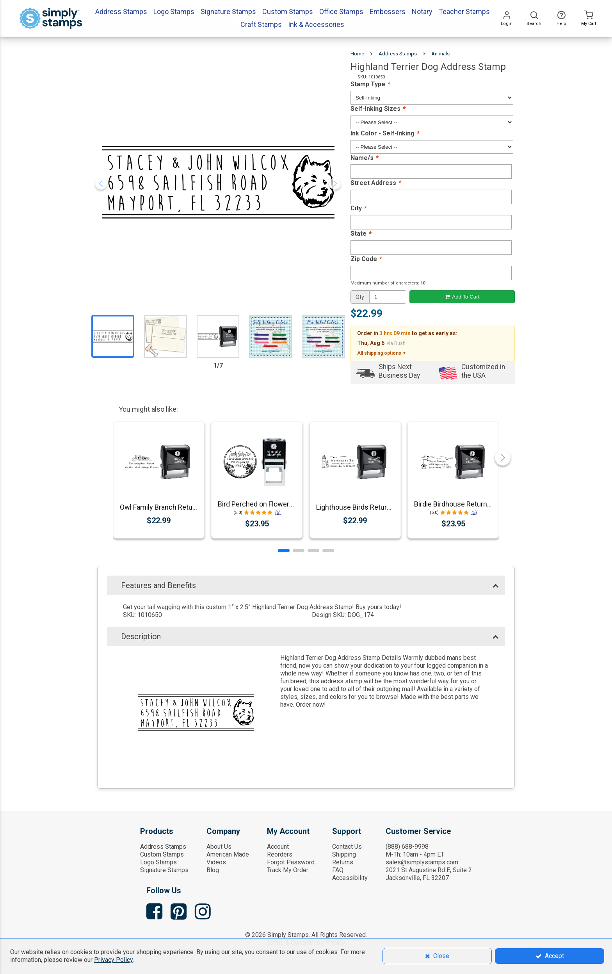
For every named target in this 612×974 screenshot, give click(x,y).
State (360, 233)
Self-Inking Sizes (377, 108)
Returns (342, 862)
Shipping (344, 854)
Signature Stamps (164, 870)
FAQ (337, 870)
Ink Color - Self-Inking (384, 133)
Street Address (375, 183)
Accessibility (350, 878)
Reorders (279, 854)
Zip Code (365, 259)
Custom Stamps (162, 854)
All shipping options (381, 353)
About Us (218, 846)
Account (278, 846)
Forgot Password (291, 862)
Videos (216, 862)
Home (357, 54)
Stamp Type (370, 84)
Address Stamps (398, 54)
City (358, 208)
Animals (440, 54)
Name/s (364, 158)
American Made (227, 854)
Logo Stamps (158, 862)
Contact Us (347, 846)
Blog (212, 870)
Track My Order (287, 870)
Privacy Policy (113, 959)
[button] (284, 550)
